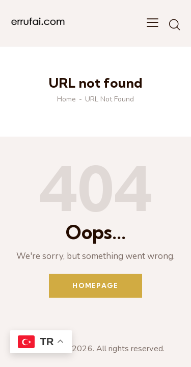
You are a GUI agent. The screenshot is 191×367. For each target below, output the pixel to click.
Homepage (95, 285)
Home (66, 99)
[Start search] (174, 24)
